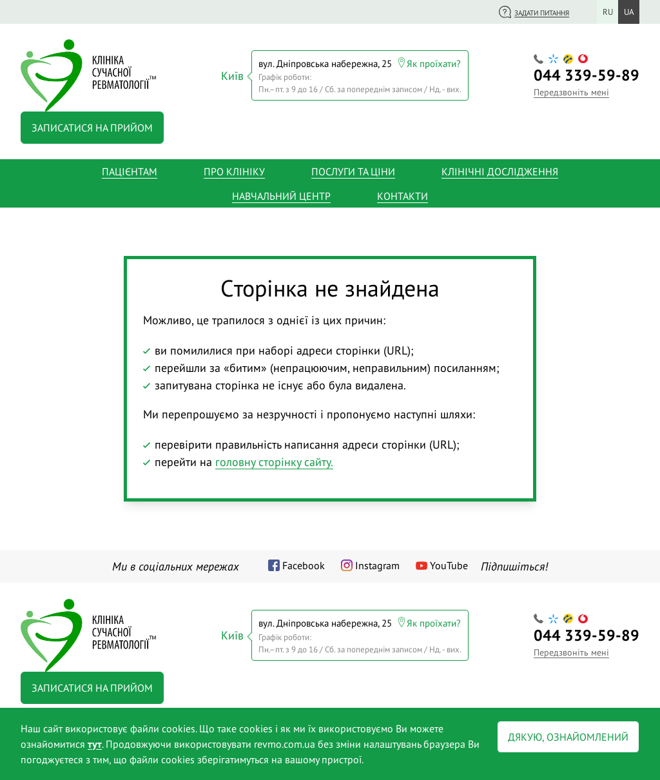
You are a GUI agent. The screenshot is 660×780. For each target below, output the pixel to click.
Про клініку (234, 171)
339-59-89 (586, 75)
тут (95, 743)
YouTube (449, 565)
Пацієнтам (129, 171)
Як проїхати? (434, 63)
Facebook (303, 565)
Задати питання (541, 12)
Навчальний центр (281, 196)
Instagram (377, 565)
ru (608, 11)
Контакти (402, 196)
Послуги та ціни (353, 171)
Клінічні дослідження (500, 171)
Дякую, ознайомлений (568, 736)
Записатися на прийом (92, 127)
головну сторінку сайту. (274, 461)
